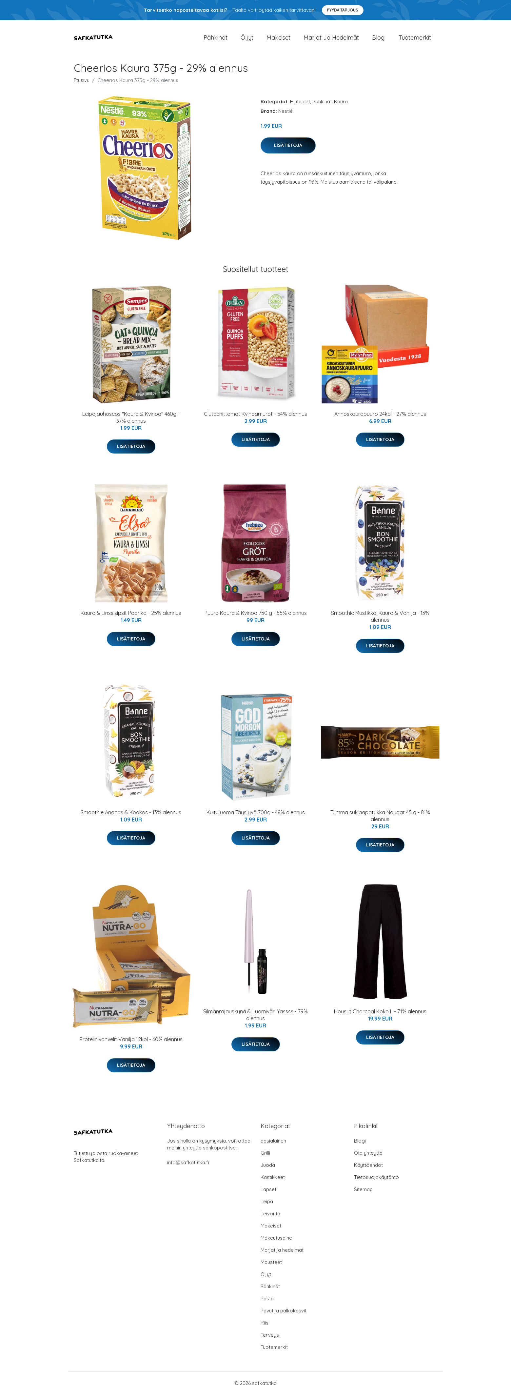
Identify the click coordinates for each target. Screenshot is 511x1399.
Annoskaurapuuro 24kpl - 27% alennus (380, 418)
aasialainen (273, 1145)
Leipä (267, 1206)
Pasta (267, 1303)
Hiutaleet (300, 106)
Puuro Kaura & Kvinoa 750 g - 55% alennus (256, 617)
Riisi (265, 1327)
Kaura (341, 106)
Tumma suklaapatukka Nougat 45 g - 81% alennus (380, 820)
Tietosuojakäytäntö (376, 1182)
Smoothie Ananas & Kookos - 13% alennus (131, 817)
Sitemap (363, 1194)
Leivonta (270, 1218)
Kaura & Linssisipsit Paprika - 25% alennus (131, 617)
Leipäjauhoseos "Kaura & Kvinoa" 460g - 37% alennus (131, 422)
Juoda (268, 1169)
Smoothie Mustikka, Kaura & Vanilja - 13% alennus (380, 621)
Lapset (268, 1194)
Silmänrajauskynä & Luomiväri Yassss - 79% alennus (255, 1019)
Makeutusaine (276, 1242)
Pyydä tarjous (342, 10)
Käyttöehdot (368, 1169)
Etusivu (81, 85)
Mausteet (271, 1267)
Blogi (378, 40)
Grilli (265, 1157)
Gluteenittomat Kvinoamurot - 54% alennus (255, 418)
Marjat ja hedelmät (331, 40)
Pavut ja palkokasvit (283, 1315)
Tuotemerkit (415, 40)
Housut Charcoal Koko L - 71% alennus (380, 1016)
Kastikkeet (273, 1182)
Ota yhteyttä (368, 1157)
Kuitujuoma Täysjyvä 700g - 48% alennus (255, 817)
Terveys (270, 1339)
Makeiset (278, 40)
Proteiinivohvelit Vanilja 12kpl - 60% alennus (131, 1044)
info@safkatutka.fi (188, 1167)
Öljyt (247, 40)
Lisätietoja (288, 150)
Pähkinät (215, 40)
